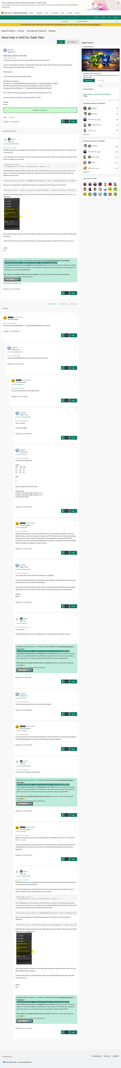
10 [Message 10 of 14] (21, 710)
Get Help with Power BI (36, 30)
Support (77, 13)
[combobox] (98, 21)
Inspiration (39, 13)
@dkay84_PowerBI (14, 150)
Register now (6, 7)
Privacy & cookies (96, 1056)
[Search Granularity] (68, 21)
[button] (61, 42)
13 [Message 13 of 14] (21, 855)
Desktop (52, 30)
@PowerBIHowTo (19, 260)
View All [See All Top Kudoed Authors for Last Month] (86, 172)
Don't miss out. (95, 24)
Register (97, 17)
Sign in (103, 17)
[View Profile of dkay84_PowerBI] (18, 317)
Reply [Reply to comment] (73, 293)
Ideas (46, 13)
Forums (31, 13)
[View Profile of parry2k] (13, 139)
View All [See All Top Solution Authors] (86, 134)
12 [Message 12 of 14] (21, 811)
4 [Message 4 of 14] (16, 396)
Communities (54, 13)
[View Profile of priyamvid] (10, 49)
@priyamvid (20, 629)
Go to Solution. (42, 110)
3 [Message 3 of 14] (12, 364)
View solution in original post (12, 283)
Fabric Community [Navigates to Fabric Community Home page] (20, 13)
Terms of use (106, 1056)
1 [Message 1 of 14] (8, 121)
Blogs (62, 13)
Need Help (11, 117)
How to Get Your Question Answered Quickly (96, 94)
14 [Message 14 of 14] (9, 289)
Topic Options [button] (71, 42)
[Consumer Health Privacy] (24, 1062)
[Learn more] (89, 80)
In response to (10, 143)
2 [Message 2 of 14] (8, 331)
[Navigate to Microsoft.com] (6, 13)
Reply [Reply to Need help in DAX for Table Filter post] (73, 121)
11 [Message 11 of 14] (21, 745)
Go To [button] (115, 17)
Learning (69, 13)
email (13, 277)
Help (109, 17)
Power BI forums (8, 30)
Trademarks (115, 1056)
